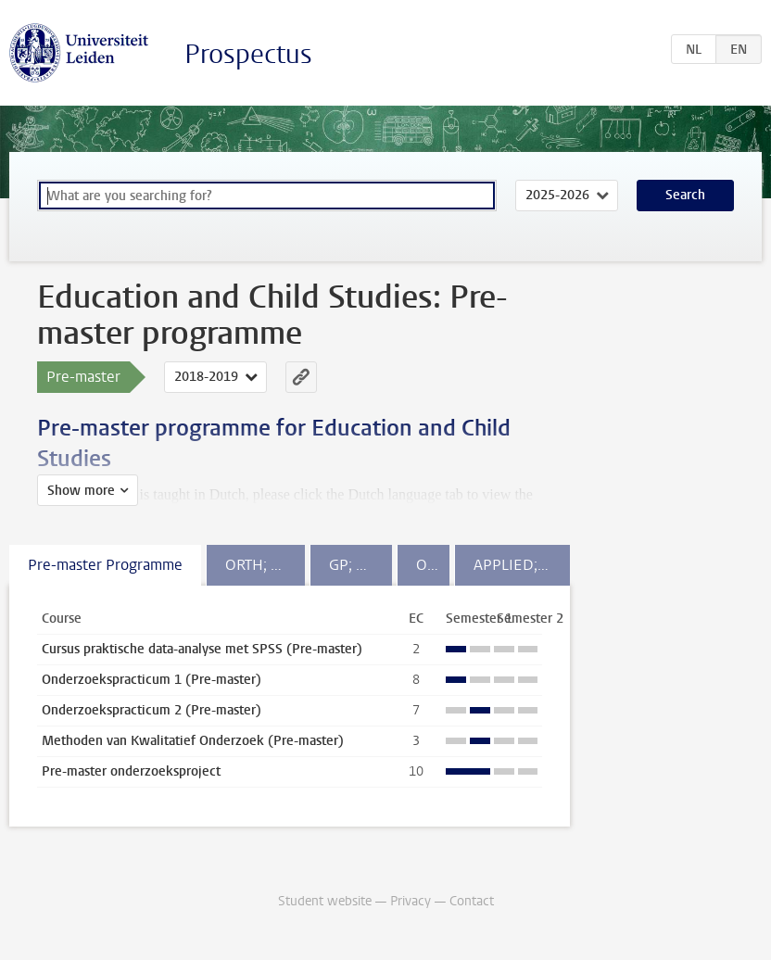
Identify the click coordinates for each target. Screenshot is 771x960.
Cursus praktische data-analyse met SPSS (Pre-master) (202, 649)
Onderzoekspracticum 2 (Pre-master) (151, 710)
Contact (471, 901)
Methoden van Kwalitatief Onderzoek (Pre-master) (193, 741)
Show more (81, 490)
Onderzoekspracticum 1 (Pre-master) (151, 679)
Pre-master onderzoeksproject (131, 771)
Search (685, 195)
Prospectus (248, 54)
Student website (325, 901)
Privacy (410, 901)
